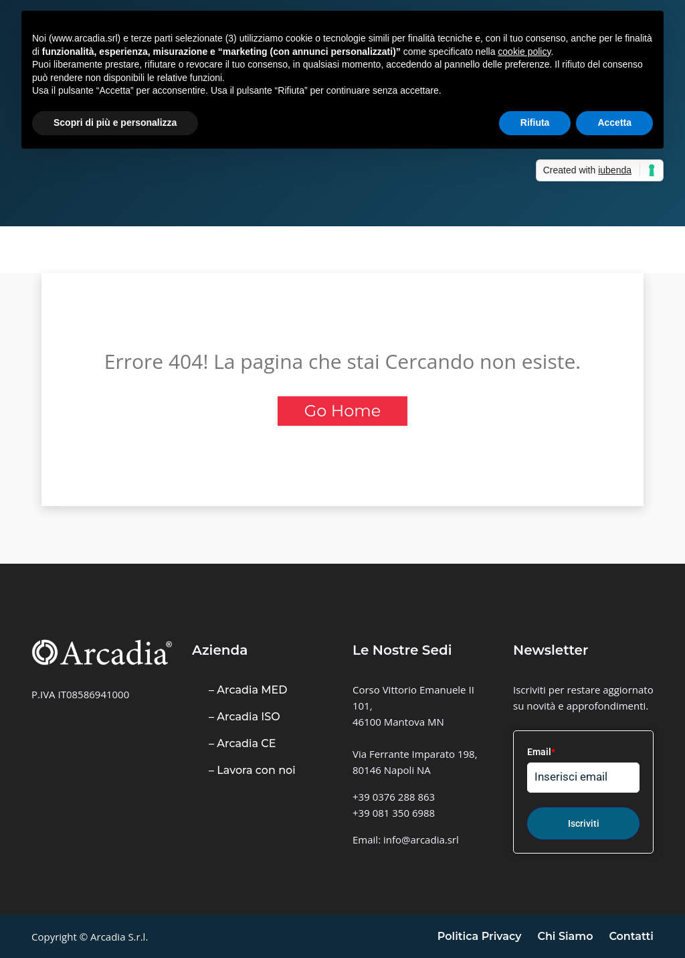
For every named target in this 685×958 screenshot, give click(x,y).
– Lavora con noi (252, 770)
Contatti (631, 936)
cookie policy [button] (524, 51)
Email (541, 751)
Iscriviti (583, 823)
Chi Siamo (565, 936)
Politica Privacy (479, 936)
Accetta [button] (614, 122)
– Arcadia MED (248, 690)
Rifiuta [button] (535, 122)
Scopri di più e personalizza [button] (115, 122)
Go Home (342, 410)
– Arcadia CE (242, 743)
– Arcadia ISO (244, 716)
